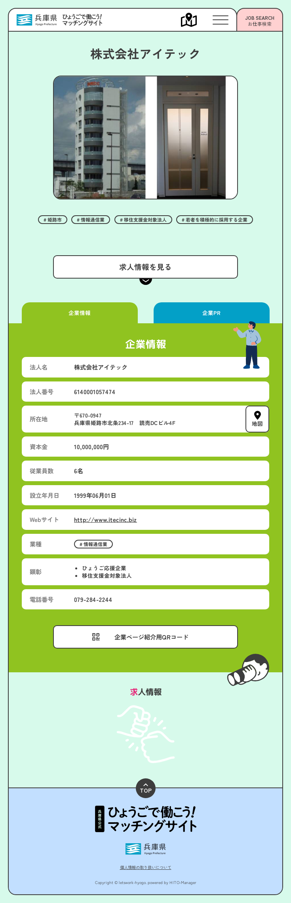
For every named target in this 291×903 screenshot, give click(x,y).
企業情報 (79, 313)
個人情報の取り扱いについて (145, 867)
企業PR (211, 313)
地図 (257, 423)
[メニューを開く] (197, 20)
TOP (146, 788)
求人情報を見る (145, 266)
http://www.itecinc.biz (105, 519)
